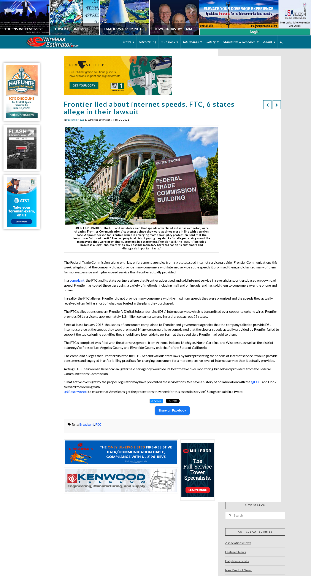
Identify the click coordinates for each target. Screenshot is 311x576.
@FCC (256, 382)
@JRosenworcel (75, 391)
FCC (98, 424)
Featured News (75, 119)
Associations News (238, 543)
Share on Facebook (172, 410)
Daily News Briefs (237, 561)
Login (254, 31)
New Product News (238, 570)
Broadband (86, 424)
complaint (77, 280)
